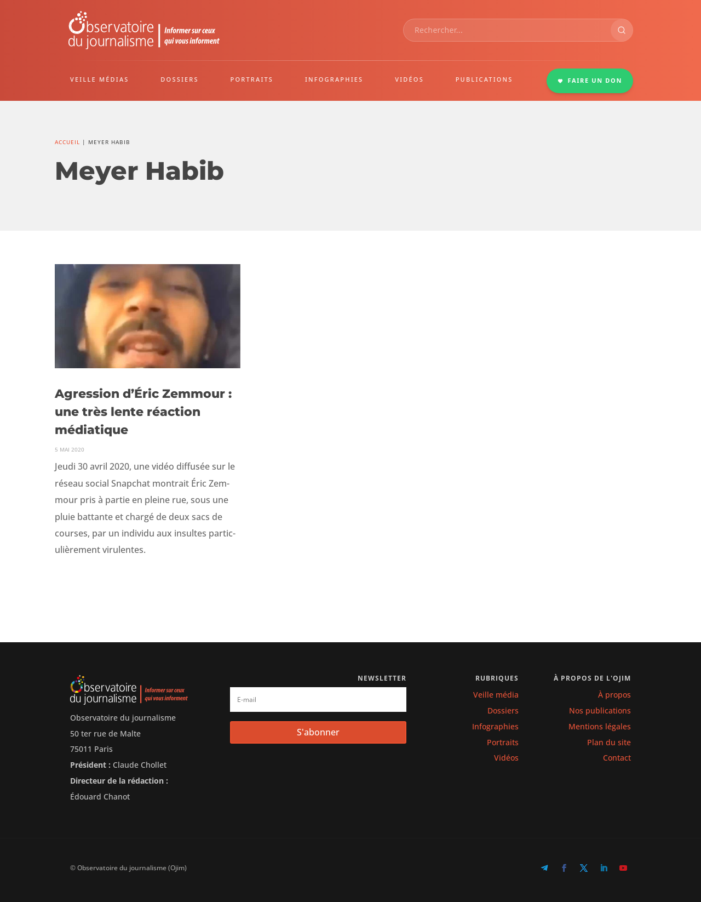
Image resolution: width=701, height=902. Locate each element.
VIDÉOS (409, 79)
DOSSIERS (179, 79)
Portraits (503, 742)
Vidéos (506, 757)
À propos (614, 694)
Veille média (496, 694)
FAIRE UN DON (590, 80)
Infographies (495, 726)
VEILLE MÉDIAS (99, 79)
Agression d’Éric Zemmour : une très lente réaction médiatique (143, 411)
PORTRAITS (252, 79)
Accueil (67, 142)
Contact (617, 757)
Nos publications (600, 710)
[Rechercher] (622, 30)
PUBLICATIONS (484, 79)
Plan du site (609, 742)
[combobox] (507, 30)
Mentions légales (599, 726)
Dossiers (503, 710)
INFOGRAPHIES (334, 79)
